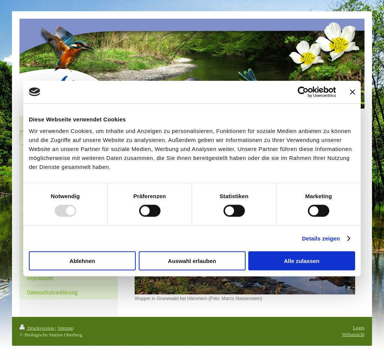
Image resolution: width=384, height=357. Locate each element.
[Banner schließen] (352, 91)
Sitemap (65, 328)
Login (358, 327)
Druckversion (37, 328)
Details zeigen (321, 238)
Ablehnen (82, 261)
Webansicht (353, 334)
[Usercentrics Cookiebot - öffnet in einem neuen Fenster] (303, 91)
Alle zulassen (302, 261)
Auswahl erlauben (192, 261)
